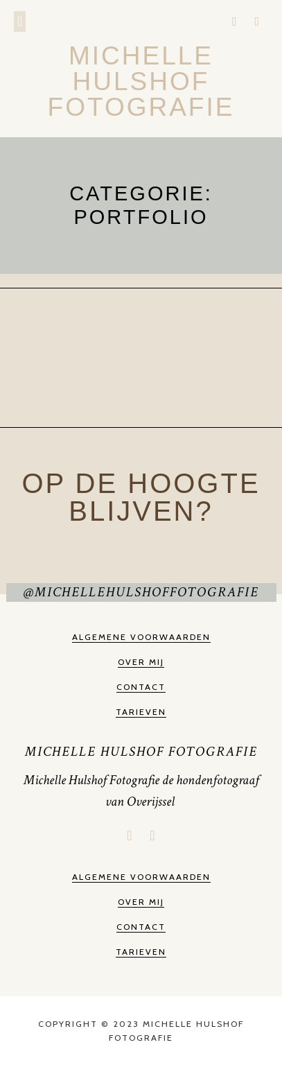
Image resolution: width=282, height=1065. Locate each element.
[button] (20, 21)
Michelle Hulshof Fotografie (141, 81)
